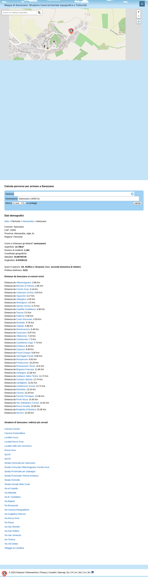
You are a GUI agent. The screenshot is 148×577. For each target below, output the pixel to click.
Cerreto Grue (22, 289)
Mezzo (8, 203)
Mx (80, 572)
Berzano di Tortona (25, 286)
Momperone (22, 359)
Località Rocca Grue (14, 441)
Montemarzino (23, 329)
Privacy (43, 572)
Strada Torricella (12, 480)
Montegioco (21, 302)
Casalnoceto (22, 339)
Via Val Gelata (11, 544)
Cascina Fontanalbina (14, 433)
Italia (6, 221)
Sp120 (7, 454)
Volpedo (20, 326)
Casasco (20, 349)
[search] (19, 12)
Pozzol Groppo (23, 352)
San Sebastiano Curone (27, 403)
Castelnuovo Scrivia (25, 386)
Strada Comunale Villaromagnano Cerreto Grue (26, 467)
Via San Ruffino (11, 531)
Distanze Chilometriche (27, 572)
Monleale (20, 322)
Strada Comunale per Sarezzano (19, 463)
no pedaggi (31, 203)
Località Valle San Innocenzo (18, 446)
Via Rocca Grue (11, 518)
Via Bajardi (9, 501)
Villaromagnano (23, 282)
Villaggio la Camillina (14, 548)
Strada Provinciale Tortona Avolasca (21, 475)
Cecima (19, 393)
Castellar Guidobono (26, 309)
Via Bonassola (11, 505)
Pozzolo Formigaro (25, 396)
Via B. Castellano (12, 497)
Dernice (20, 413)
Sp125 (7, 458)
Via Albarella (10, 492)
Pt (72, 572)
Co (84, 572)
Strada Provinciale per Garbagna (19, 471)
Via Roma (9, 522)
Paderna (20, 316)
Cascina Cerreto (12, 429)
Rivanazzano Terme (25, 366)
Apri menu (142, 4)
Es (68, 572)
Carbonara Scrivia (24, 292)
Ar (76, 572)
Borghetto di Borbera (26, 409)
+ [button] (139, 12)
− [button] (139, 16)
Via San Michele (12, 527)
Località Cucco (11, 437)
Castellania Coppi (24, 342)
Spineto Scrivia (23, 306)
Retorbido (20, 389)
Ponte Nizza (22, 399)
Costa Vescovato (24, 319)
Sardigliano (21, 383)
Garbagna (21, 373)
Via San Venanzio (12, 535)
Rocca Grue (10, 450)
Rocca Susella (23, 406)
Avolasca (20, 346)
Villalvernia (21, 336)
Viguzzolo (20, 296)
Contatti (52, 572)
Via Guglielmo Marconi (15, 514)
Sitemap (61, 572)
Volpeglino (21, 299)
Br (89, 572)
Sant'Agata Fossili (24, 356)
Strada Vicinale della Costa (17, 484)
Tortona (19, 312)
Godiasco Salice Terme (27, 376)
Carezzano (21, 332)
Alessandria (28, 221)
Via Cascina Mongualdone (16, 510)
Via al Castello (11, 488)
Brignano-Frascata (25, 369)
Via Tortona (9, 539)
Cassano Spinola (24, 379)
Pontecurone (22, 362)
